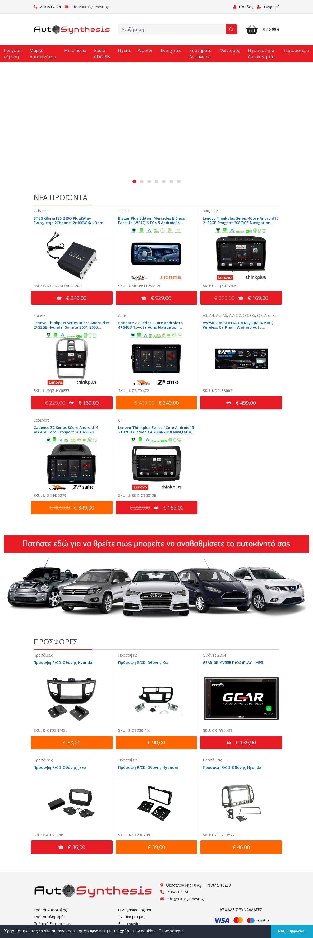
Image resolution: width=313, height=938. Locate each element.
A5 (218, 315)
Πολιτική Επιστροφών (52, 923)
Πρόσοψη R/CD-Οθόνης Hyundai (63, 663)
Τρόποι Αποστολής (50, 909)
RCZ (214, 211)
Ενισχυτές (171, 50)
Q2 (238, 315)
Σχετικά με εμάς (131, 916)
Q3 (245, 315)
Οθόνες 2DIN (214, 655)
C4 (120, 420)
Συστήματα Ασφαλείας (200, 54)
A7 (231, 315)
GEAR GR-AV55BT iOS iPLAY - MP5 (233, 663)
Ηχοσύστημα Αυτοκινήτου (261, 54)
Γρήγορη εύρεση (13, 54)
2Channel (41, 211)
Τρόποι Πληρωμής (49, 916)
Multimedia (75, 50)
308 (206, 211)
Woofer (145, 50)
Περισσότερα (295, 50)
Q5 (252, 315)
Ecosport (41, 420)
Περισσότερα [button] (171, 931)
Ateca (282, 315)
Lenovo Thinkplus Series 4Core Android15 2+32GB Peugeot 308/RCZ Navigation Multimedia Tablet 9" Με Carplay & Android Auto (240, 225)
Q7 (259, 315)
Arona (269, 315)
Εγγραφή (268, 6)
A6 (225, 315)
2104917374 (47, 6)
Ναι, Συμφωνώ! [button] (292, 931)
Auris (122, 315)
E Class (124, 211)
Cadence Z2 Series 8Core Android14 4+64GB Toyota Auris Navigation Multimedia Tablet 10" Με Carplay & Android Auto (152, 330)
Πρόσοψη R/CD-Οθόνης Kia (143, 663)
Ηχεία (124, 50)
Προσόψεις (43, 655)
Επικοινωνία (128, 923)
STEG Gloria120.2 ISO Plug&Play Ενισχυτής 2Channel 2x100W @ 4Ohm (68, 220)
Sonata (40, 315)
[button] (134, 181)
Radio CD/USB (102, 54)
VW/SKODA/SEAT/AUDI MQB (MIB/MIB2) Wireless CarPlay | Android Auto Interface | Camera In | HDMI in (238, 328)
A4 (211, 315)
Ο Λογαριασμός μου (135, 909)
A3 (205, 315)
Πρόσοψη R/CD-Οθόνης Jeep (60, 767)
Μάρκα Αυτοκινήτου (43, 54)
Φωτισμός (229, 50)
